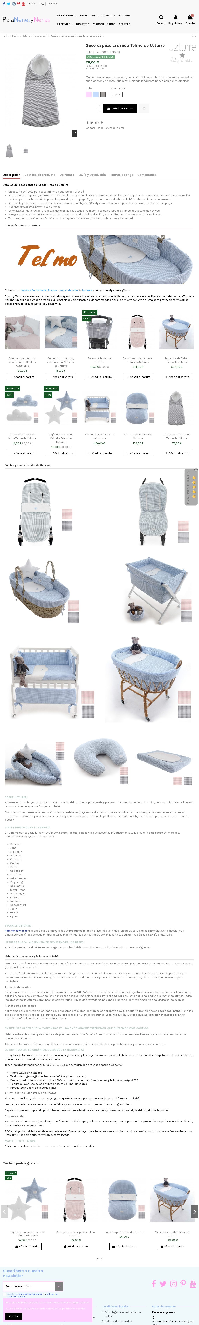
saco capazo (106, 77)
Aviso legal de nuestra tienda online (123, 1314)
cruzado (110, 128)
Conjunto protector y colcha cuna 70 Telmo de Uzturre (61, 362)
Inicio (32, 3)
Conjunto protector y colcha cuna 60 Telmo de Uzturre (22, 362)
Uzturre (159, 77)
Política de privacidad (118, 1321)
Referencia (92, 52)
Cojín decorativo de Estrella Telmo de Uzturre (61, 438)
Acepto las (32, 1295)
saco (100, 128)
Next (194, 1211)
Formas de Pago (121, 175)
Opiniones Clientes (188, 487)
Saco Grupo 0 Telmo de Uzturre (124, 1232)
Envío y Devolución (92, 175)
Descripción (11, 175)
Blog (41, 3)
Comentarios (147, 175)
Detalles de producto (40, 175)
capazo (91, 128)
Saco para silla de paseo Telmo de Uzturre (75, 1233)
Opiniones (67, 175)
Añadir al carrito (120, 108)
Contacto (53, 3)
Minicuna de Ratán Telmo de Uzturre (172, 1233)
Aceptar (14, 1316)
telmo (121, 128)
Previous (4, 1211)
